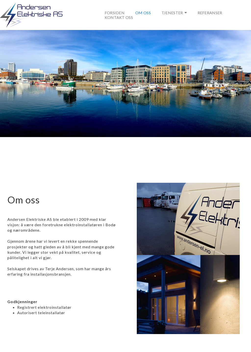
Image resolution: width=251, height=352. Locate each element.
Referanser (210, 12)
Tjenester (174, 12)
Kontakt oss (119, 17)
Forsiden (115, 12)
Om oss (143, 12)
